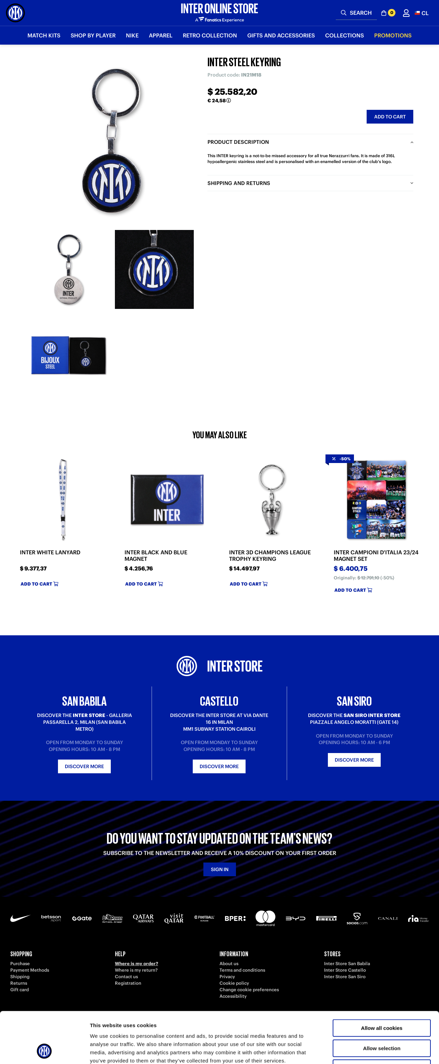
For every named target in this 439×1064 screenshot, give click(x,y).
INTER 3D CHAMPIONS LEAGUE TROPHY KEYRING (270, 555)
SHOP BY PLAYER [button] (93, 35)
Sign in (219, 869)
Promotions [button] (393, 35)
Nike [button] (132, 35)
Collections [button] (344, 35)
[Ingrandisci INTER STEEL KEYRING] (111, 140)
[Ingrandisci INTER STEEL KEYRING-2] (154, 269)
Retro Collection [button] (210, 35)
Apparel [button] (161, 35)
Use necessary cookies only (381, 1020)
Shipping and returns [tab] (238, 183)
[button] (422, 13)
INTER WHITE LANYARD (50, 552)
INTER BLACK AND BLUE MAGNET (155, 555)
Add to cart (390, 117)
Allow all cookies (382, 980)
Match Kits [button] (43, 35)
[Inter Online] (15, 13)
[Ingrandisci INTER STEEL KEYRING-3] (68, 355)
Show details (360, 1050)
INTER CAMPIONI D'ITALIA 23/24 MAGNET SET (376, 555)
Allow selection (381, 1000)
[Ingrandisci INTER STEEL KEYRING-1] (68, 269)
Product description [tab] (238, 142)
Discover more (84, 766)
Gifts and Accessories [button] (281, 35)
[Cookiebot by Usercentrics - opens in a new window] (44, 1050)
